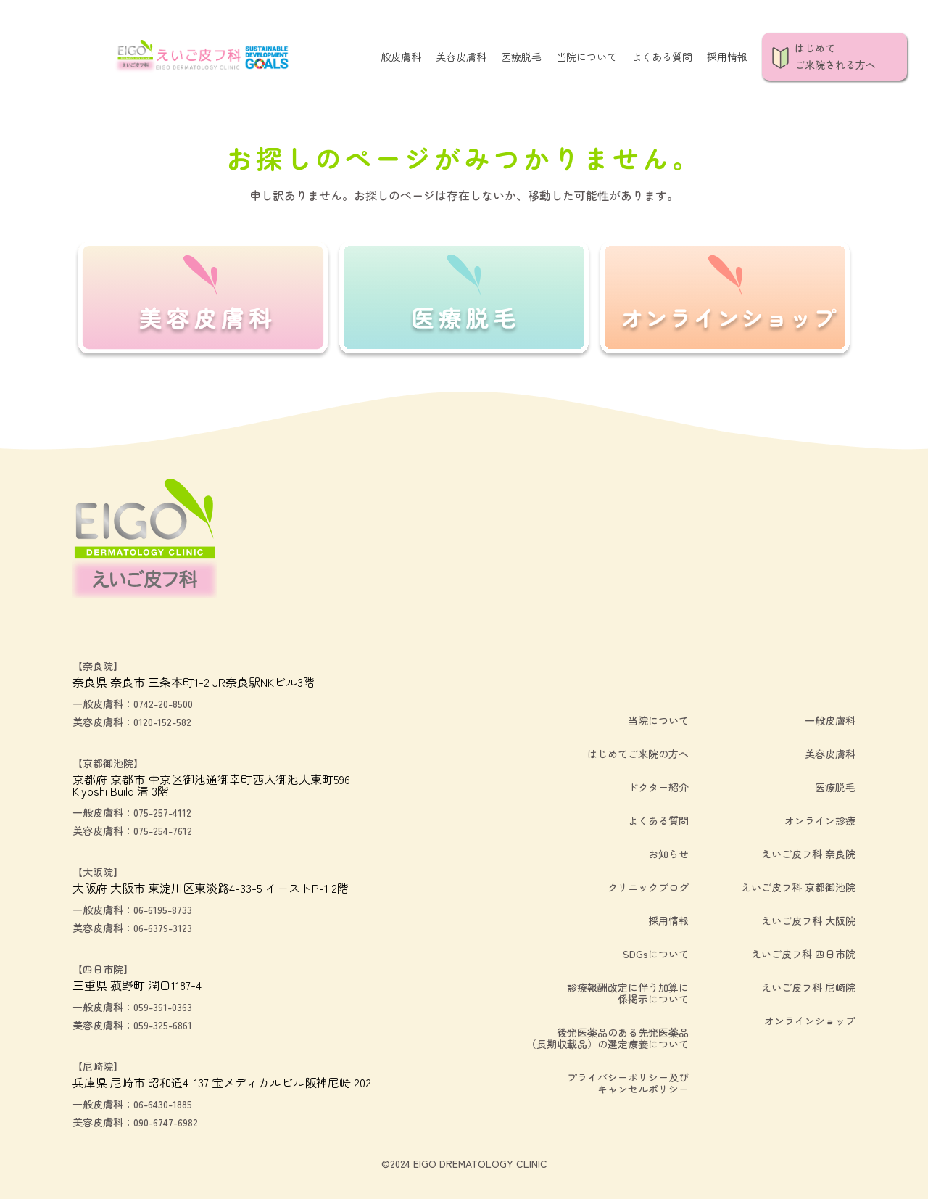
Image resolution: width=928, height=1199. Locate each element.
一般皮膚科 (395, 56)
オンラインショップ (810, 1020)
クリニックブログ (648, 887)
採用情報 (727, 56)
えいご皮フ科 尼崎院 (808, 987)
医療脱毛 (521, 56)
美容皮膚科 (461, 56)
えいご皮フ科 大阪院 (808, 920)
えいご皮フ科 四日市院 (803, 954)
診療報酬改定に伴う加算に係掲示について (628, 993)
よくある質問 (661, 56)
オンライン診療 (820, 820)
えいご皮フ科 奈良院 (808, 853)
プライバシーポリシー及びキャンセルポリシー (628, 1083)
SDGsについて (656, 954)
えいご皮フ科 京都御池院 (798, 887)
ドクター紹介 (658, 787)
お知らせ (668, 853)
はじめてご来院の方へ (638, 753)
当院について (586, 56)
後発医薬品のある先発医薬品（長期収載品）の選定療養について (607, 1038)
